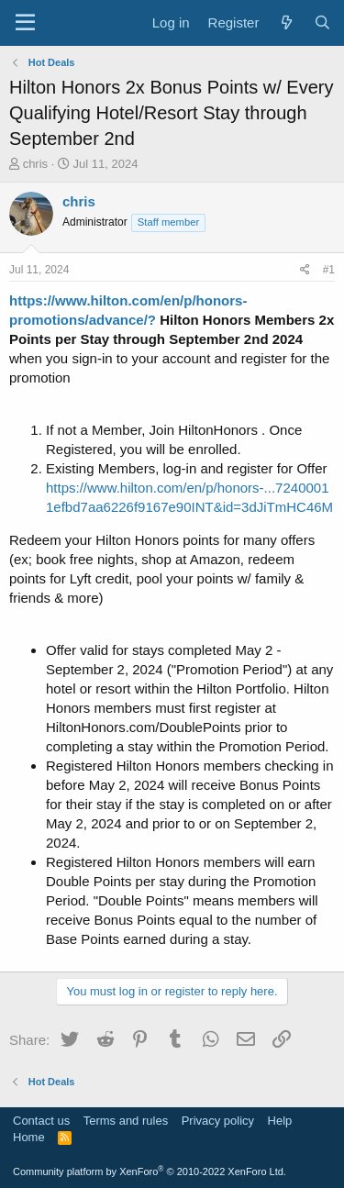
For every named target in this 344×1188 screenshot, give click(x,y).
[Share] (305, 270)
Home (29, 1137)
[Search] (322, 22)
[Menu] (25, 23)
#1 (329, 269)
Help (280, 1120)
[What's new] (286, 22)
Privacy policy (218, 1120)
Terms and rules (125, 1120)
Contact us (41, 1120)
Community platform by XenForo (149, 1171)
